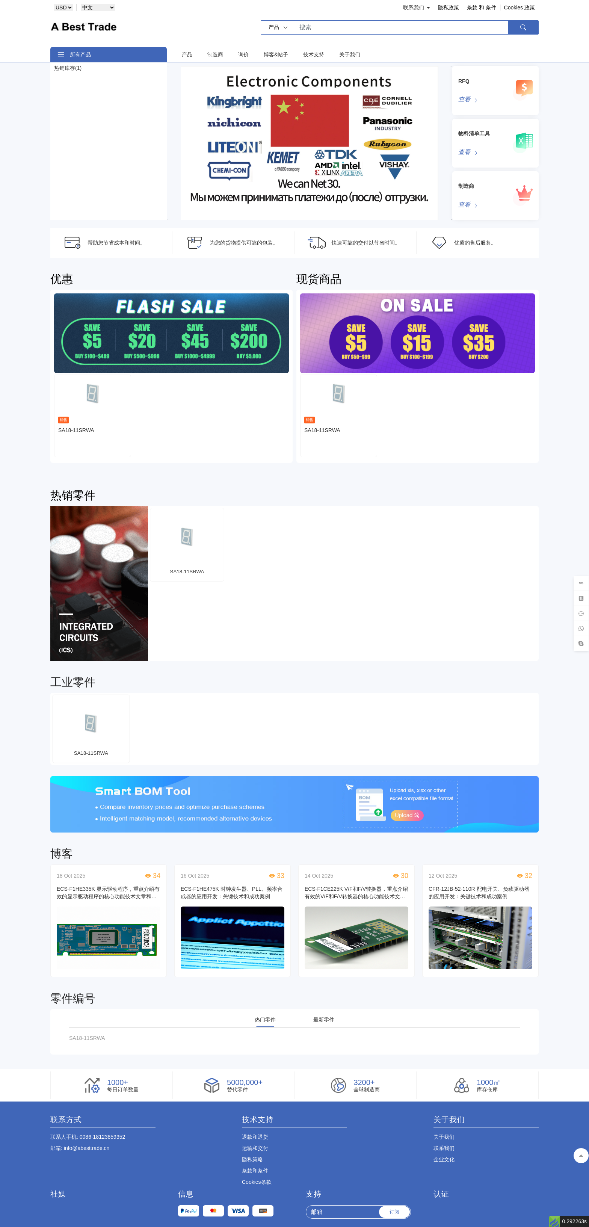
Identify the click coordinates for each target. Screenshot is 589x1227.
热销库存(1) (68, 68)
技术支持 (313, 54)
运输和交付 (255, 1148)
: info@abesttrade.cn (79, 1148)
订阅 (394, 1212)
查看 (464, 99)
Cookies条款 (257, 1182)
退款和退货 (255, 1137)
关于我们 (349, 54)
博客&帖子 (276, 54)
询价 (243, 54)
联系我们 (444, 1148)
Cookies (519, 8)
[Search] (400, 27)
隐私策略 (252, 1159)
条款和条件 (255, 1171)
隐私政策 (448, 8)
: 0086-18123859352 (87, 1137)
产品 (187, 54)
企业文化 (444, 1159)
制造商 (215, 54)
